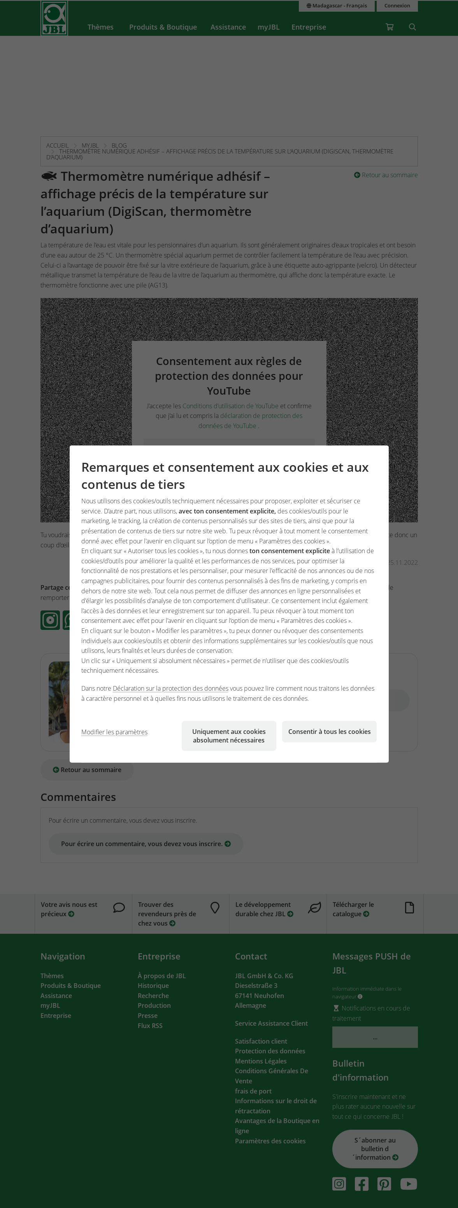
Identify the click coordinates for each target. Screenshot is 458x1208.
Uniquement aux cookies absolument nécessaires (229, 735)
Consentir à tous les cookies (329, 731)
